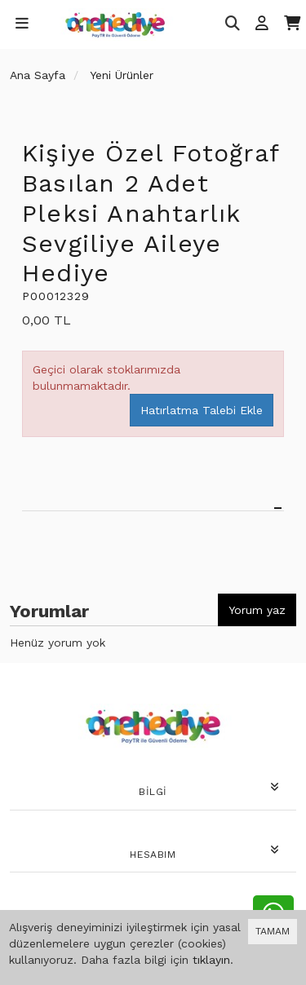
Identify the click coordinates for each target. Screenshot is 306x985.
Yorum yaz (257, 609)
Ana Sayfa (37, 75)
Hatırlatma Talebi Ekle (201, 410)
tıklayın (211, 959)
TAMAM (272, 931)
